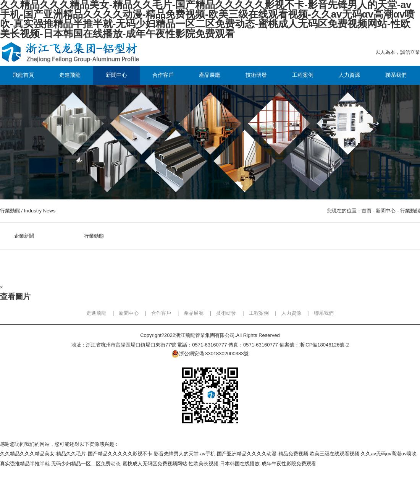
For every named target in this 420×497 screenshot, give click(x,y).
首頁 (367, 211)
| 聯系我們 (317, 313)
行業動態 (410, 211)
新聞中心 (386, 211)
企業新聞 (24, 236)
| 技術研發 (220, 313)
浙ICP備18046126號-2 (324, 345)
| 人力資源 (285, 313)
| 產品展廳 (188, 313)
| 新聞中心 (123, 313)
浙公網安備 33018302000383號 (210, 354)
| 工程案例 (252, 313)
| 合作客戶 (155, 313)
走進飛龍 (96, 313)
